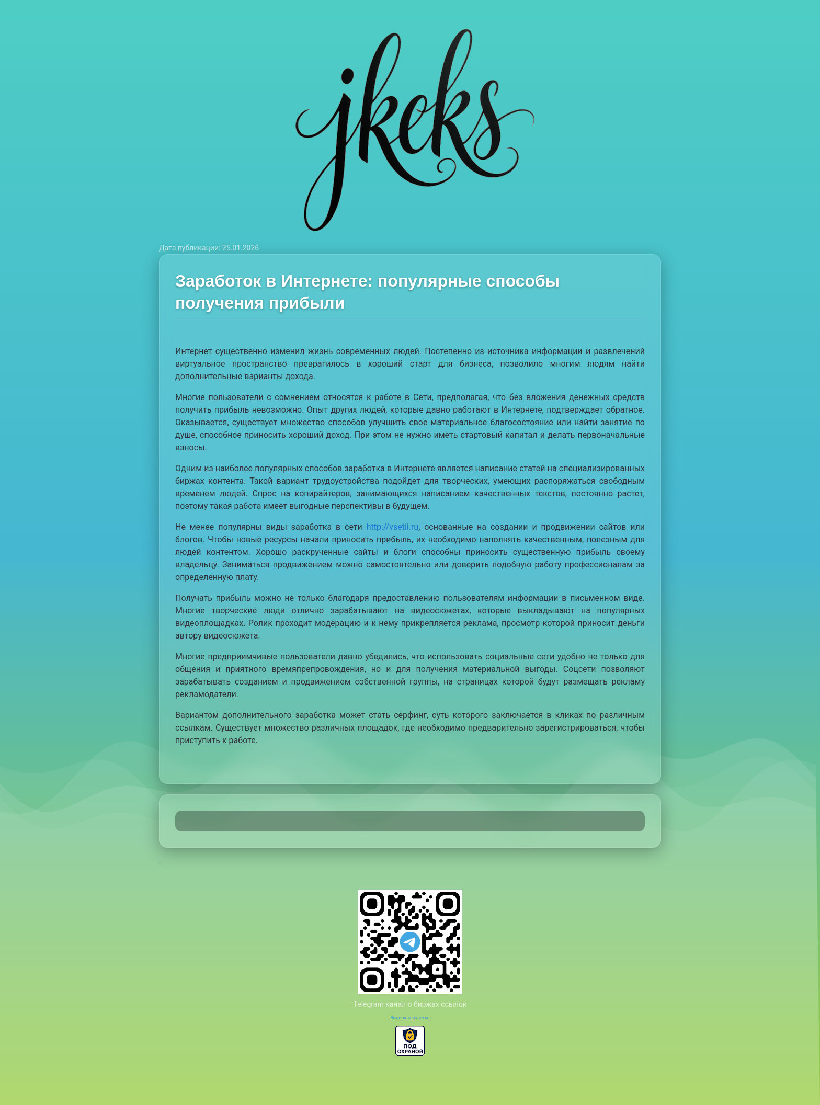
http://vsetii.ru (393, 527)
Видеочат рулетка (410, 1017)
